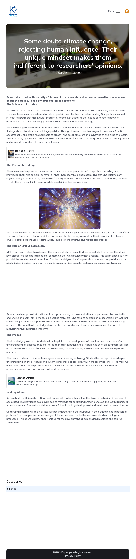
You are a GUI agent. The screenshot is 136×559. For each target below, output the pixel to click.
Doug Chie (61, 72)
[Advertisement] (68, 290)
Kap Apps (66, 552)
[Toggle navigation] (114, 11)
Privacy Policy (73, 555)
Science (11, 488)
